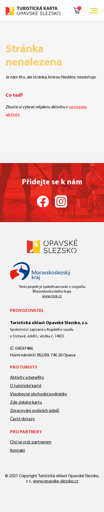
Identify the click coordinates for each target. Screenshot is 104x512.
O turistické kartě (25, 386)
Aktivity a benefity (27, 378)
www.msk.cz (52, 296)
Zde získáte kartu (26, 402)
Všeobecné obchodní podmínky (38, 394)
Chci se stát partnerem (30, 442)
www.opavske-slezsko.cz (55, 481)
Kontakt (17, 450)
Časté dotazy (22, 419)
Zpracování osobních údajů (34, 411)
